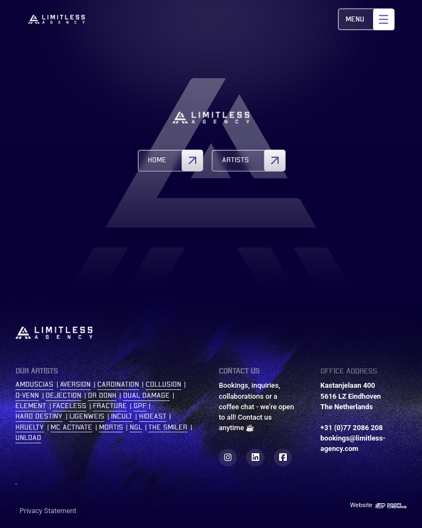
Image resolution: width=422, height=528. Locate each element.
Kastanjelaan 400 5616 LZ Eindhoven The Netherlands (350, 395)
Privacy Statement (48, 511)
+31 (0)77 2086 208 (351, 428)
